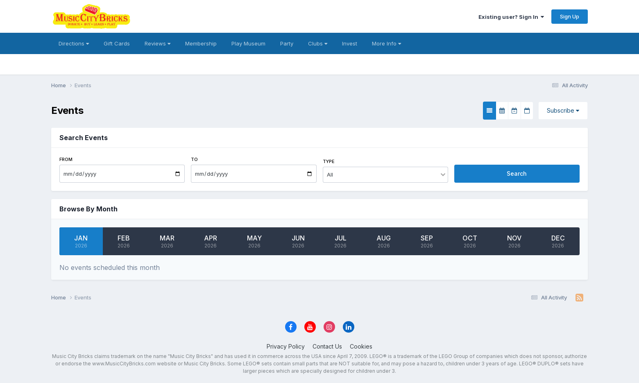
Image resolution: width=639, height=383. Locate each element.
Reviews (157, 43)
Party (286, 43)
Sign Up (569, 16)
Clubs (317, 43)
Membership (201, 43)
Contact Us (327, 346)
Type (329, 161)
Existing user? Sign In (511, 17)
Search (517, 173)
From (66, 159)
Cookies (361, 346)
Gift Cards (117, 43)
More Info (386, 43)
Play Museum (248, 43)
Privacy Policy (286, 346)
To (194, 159)
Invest (349, 43)
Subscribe (563, 110)
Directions (74, 43)
